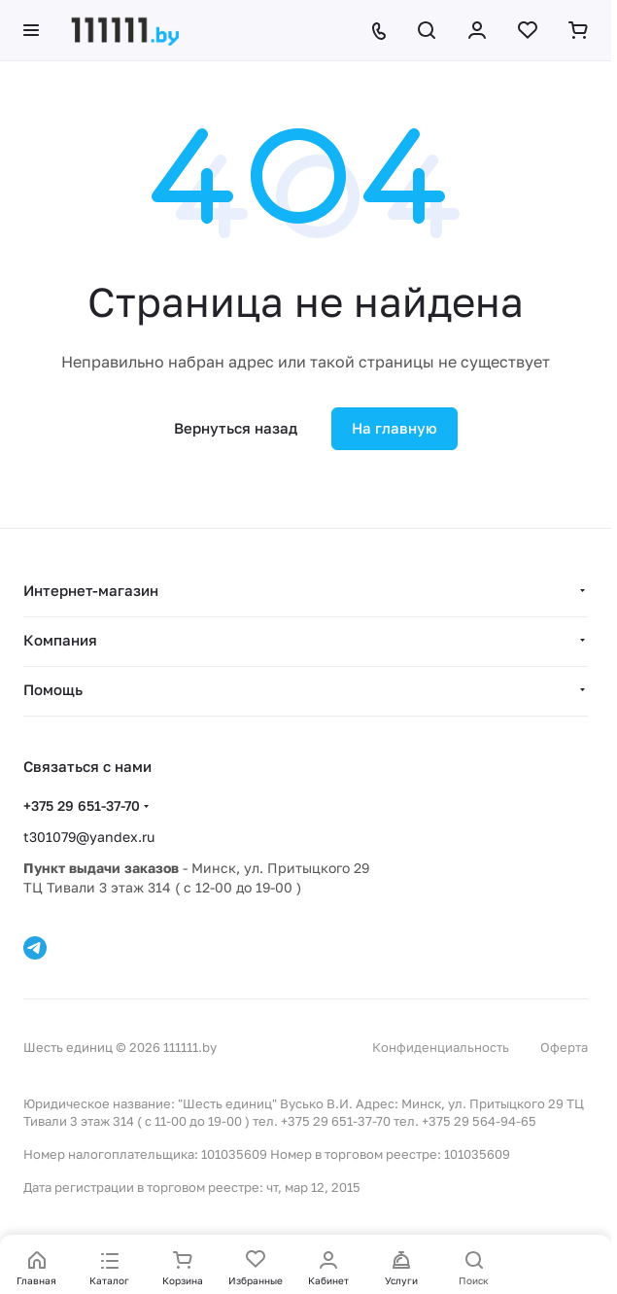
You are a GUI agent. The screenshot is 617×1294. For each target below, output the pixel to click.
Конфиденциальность (440, 1047)
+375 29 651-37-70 (81, 805)
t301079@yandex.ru (88, 836)
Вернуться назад (235, 428)
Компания (60, 639)
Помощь (53, 689)
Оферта (564, 1047)
